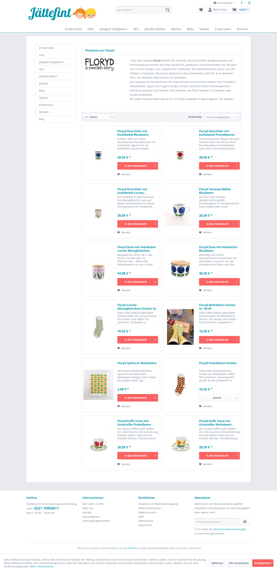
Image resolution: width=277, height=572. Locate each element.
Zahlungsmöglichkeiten (96, 520)
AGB (140, 516)
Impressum (145, 525)
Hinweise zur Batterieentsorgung (158, 504)
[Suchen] (167, 9)
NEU (41, 69)
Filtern (91, 117)
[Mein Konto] (218, 9)
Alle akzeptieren (239, 563)
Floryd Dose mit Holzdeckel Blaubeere (218, 248)
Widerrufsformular (149, 508)
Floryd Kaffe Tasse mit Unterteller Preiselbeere (134, 422)
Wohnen (44, 112)
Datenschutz (145, 520)
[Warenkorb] (240, 9)
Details (225, 397)
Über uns (87, 508)
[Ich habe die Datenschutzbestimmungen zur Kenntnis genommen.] (196, 529)
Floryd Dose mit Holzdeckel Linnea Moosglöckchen (136, 248)
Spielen (43, 97)
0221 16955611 (46, 508)
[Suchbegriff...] (143, 9)
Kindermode (46, 48)
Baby (42, 90)
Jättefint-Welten (48, 76)
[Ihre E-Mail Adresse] (217, 521)
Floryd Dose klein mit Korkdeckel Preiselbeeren (217, 132)
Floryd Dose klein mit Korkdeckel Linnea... (132, 191)
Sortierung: (195, 116)
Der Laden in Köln (93, 504)
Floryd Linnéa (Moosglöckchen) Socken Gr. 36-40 (137, 306)
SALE (42, 55)
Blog (41, 119)
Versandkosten (91, 516)
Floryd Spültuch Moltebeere (136, 363)
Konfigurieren (262, 563)
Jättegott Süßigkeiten (51, 62)
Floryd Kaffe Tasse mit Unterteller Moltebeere (215, 422)
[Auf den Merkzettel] (123, 174)
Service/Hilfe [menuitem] (223, 3)
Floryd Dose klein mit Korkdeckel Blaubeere (132, 132)
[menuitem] (143, 11)
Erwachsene (46, 105)
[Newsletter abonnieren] (244, 521)
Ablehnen (217, 563)
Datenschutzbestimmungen (229, 529)
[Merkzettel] (201, 9)
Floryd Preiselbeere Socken (218, 363)
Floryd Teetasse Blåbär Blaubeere (215, 191)
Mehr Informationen (42, 566)
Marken (43, 83)
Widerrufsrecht (147, 512)
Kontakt (87, 512)
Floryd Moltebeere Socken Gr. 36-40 (217, 306)
